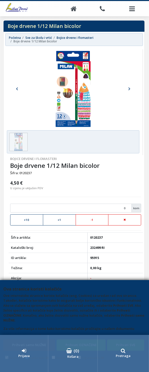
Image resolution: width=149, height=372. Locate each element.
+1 (59, 220)
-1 (92, 220)
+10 (26, 220)
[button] (17, 89)
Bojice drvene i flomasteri (33, 158)
